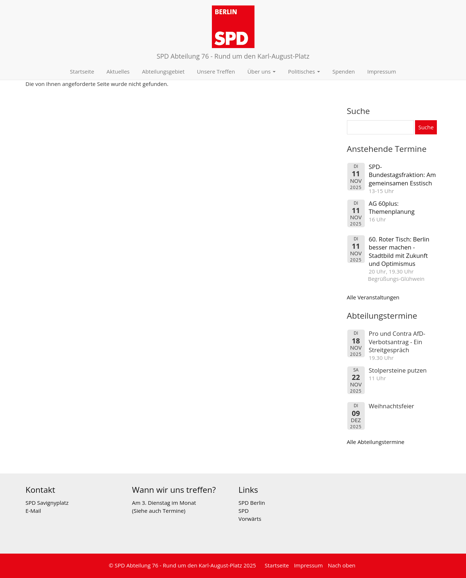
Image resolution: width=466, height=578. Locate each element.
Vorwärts (249, 518)
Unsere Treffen (216, 71)
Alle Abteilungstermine (375, 441)
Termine (173, 510)
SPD (243, 510)
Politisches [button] (304, 71)
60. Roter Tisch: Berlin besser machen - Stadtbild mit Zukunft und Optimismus (399, 251)
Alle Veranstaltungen (373, 297)
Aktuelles (118, 71)
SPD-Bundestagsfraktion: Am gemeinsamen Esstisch (402, 174)
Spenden (343, 71)
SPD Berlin (251, 502)
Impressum (381, 71)
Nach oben (342, 565)
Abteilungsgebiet (163, 71)
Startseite (82, 71)
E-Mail (33, 510)
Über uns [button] (261, 71)
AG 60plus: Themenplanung (392, 207)
